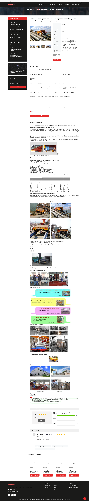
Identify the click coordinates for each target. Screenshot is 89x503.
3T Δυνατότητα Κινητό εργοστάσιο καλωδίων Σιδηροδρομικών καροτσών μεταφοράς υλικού (47, 471)
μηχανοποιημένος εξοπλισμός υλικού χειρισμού (45, 448)
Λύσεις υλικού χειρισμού (14, 47)
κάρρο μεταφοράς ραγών (14, 26)
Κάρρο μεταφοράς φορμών (15, 44)
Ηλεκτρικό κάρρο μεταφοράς (15, 37)
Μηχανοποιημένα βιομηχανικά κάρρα (60, 446)
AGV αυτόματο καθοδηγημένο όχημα (16, 29)
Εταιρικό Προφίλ (47, 485)
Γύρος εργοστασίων (48, 487)
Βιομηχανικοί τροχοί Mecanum (15, 31)
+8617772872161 (17, 83)
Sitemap (55, 489)
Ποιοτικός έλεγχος (48, 489)
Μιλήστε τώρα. (56, 59)
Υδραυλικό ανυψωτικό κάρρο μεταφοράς (15, 50)
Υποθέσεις (55, 487)
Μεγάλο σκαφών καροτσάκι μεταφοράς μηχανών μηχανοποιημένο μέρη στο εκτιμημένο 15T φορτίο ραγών (74, 471)
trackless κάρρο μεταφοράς (15, 24)
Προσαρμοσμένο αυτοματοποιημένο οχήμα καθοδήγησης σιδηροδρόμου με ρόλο (34, 471)
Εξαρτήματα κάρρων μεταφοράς (16, 58)
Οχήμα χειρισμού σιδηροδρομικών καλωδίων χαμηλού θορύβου (59, 471)
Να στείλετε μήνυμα (39, 115)
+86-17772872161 (21, 81)
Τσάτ (18, 86)
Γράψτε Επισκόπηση (41, 421)
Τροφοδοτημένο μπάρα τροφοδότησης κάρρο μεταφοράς (16, 56)
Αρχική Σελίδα (22, 11)
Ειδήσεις (55, 485)
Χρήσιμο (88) (40, 436)
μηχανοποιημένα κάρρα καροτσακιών (43, 446)
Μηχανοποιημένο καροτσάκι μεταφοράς (33, 11)
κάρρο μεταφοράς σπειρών (15, 42)
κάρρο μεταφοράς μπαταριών (15, 22)
